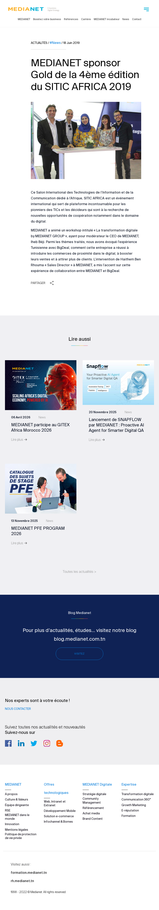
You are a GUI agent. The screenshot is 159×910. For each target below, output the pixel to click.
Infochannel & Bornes (58, 821)
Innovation (12, 824)
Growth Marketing (134, 805)
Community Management (92, 800)
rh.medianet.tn (22, 881)
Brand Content (93, 818)
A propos (11, 794)
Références (71, 19)
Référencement (93, 808)
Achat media (91, 813)
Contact (136, 19)
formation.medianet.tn (29, 872)
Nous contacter (18, 708)
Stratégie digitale (94, 794)
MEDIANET (24, 19)
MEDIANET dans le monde (17, 816)
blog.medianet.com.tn (79, 639)
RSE (7, 810)
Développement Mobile (60, 810)
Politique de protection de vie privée (20, 836)
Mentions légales (16, 829)
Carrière (86, 19)
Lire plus (19, 439)
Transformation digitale (138, 794)
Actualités (39, 43)
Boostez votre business (47, 19)
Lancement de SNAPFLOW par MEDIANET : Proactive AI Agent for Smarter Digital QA (116, 425)
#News (55, 43)
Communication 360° (136, 799)
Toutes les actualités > (79, 571)
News (125, 19)
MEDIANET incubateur (106, 19)
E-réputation (130, 810)
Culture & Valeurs (16, 799)
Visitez (79, 653)
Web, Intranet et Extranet (55, 803)
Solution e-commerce (59, 816)
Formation (129, 815)
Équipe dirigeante (17, 805)
